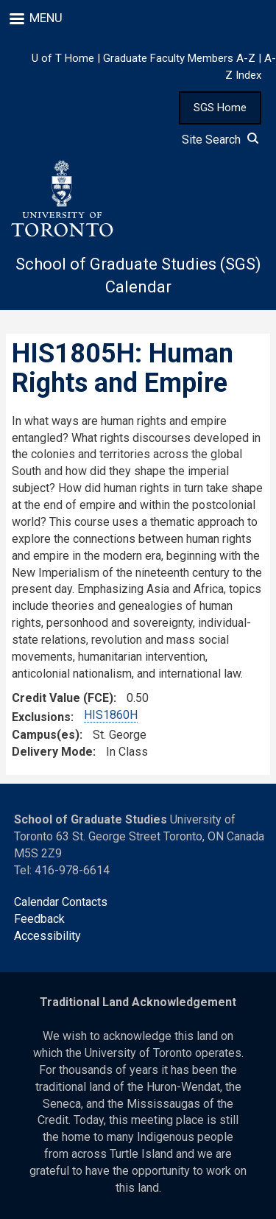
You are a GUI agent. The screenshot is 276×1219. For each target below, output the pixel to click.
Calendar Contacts (60, 902)
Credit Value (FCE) (62, 698)
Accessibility (47, 936)
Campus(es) (45, 735)
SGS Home (220, 107)
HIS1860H (111, 715)
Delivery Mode (52, 752)
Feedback (39, 919)
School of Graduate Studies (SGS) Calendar (138, 275)
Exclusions (41, 717)
